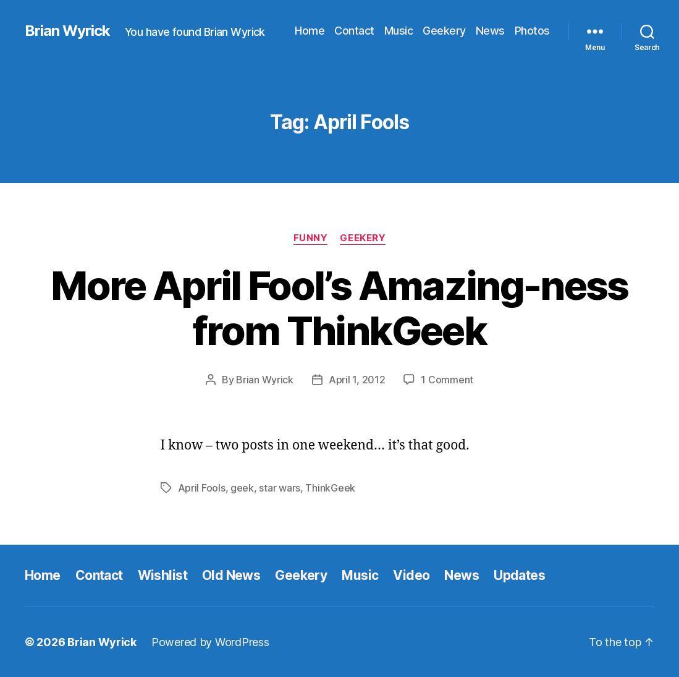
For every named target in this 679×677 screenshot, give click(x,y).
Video (411, 575)
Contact (354, 30)
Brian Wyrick (67, 30)
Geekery (444, 30)
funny (310, 238)
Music (398, 30)
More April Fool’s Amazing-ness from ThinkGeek (339, 308)
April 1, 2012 (357, 379)
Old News (231, 575)
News (490, 30)
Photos (532, 30)
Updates (519, 575)
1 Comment (447, 379)
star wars (279, 488)
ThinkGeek (330, 488)
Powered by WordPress (210, 642)
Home (309, 30)
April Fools (202, 488)
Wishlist (162, 575)
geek (242, 488)
